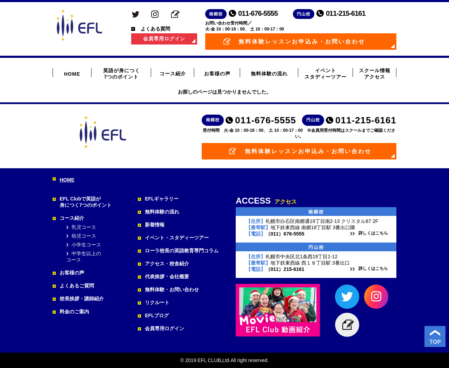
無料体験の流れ (269, 73)
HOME (72, 74)
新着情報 (155, 224)
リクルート (157, 302)
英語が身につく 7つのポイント (121, 74)
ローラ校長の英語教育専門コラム (182, 250)
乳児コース (84, 227)
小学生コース (86, 244)
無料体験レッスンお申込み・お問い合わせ (302, 42)
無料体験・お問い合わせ (172, 289)
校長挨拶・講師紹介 (82, 298)
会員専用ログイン (164, 38)
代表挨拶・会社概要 (167, 276)
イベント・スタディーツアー (177, 237)
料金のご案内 (74, 311)
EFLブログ (157, 315)
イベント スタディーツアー (325, 74)
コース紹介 (173, 73)
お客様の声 (217, 73)
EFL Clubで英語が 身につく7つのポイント (86, 202)
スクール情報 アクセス (374, 74)
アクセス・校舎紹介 (167, 263)
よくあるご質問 (77, 285)
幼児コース (84, 236)
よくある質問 (155, 29)
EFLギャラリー (162, 199)
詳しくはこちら (373, 233)
